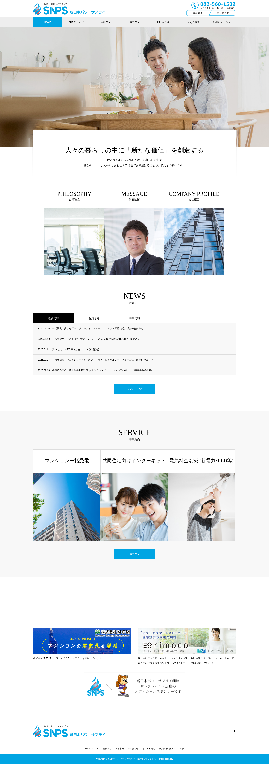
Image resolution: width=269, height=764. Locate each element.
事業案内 (134, 22)
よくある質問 (192, 22)
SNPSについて (76, 22)
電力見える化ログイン (221, 22)
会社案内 (105, 22)
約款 (182, 748)
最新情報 (53, 318)
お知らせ (94, 318)
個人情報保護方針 (167, 748)
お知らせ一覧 (134, 389)
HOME (47, 22)
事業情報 (134, 318)
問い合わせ (163, 22)
